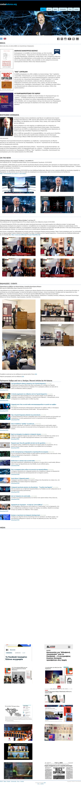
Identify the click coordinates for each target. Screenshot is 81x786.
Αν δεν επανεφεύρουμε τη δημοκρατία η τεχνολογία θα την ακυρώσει (29, 452)
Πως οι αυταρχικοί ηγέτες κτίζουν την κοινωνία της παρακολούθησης (29, 469)
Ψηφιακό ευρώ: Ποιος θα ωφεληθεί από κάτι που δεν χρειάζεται (28, 443)
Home (1, 781)
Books (8, 781)
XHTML (42, 784)
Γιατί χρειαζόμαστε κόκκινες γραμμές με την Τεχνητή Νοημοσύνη (28, 383)
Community (13, 781)
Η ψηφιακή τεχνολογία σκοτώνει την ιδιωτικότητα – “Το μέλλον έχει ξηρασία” (32, 487)
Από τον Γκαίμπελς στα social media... (21, 496)
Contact (22, 781)
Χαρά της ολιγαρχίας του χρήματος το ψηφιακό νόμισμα (26, 434)
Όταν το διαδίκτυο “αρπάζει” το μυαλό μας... (23, 424)
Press (18, 781)
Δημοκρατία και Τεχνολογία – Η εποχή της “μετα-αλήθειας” (27, 505)
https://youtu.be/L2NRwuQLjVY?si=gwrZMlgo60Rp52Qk (25, 235)
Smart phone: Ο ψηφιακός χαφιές (20, 478)
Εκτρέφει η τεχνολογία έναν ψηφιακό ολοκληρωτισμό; (25, 515)
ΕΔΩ (36, 374)
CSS (38, 784)
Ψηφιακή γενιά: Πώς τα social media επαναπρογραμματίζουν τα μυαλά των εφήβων (33, 404)
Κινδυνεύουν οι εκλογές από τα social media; (23, 461)
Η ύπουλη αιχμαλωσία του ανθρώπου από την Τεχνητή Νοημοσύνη (29, 394)
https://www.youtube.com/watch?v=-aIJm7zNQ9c (13, 173)
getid (45, 782)
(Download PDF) (4, 390)
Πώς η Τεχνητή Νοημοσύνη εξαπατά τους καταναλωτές (25, 415)
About (5, 781)
